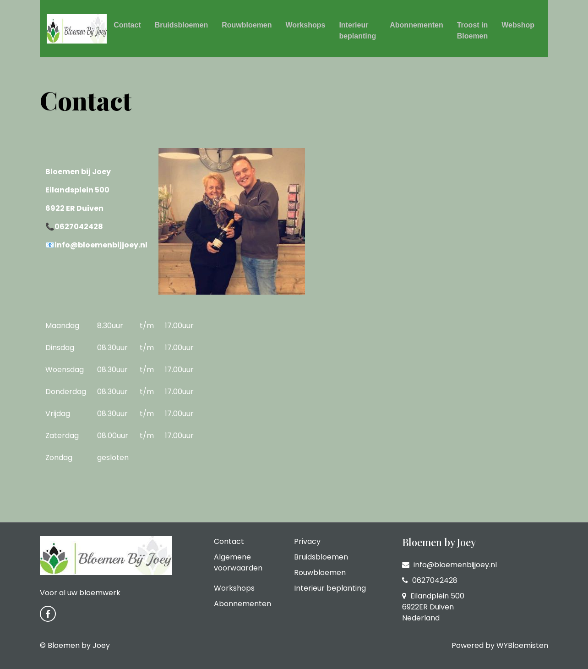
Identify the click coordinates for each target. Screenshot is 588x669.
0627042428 (429, 580)
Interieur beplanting (357, 30)
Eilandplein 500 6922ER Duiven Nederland (433, 607)
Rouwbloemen (247, 25)
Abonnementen (416, 25)
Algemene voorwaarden (238, 562)
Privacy (307, 541)
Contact (127, 25)
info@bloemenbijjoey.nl (449, 564)
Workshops (306, 25)
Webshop (517, 25)
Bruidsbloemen (181, 25)
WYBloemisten (522, 645)
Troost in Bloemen (472, 30)
